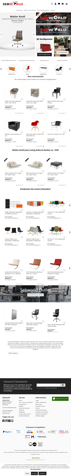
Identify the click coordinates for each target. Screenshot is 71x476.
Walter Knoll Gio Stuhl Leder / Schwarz (55, 102)
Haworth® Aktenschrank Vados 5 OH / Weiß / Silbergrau (14, 323)
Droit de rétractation (41, 410)
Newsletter (22, 412)
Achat (20, 400)
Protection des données (42, 412)
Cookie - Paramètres (41, 402)
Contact (38, 408)
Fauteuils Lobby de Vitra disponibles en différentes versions (33, 240)
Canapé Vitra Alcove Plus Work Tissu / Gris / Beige (34, 102)
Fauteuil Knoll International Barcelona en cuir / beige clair (13, 272)
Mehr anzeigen (13, 353)
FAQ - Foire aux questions (26, 402)
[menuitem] (55, 4)
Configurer (42, 473)
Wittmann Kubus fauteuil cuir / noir (13, 135)
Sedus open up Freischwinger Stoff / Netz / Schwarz (34, 323)
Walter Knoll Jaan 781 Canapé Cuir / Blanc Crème (13, 173)
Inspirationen (22, 404)
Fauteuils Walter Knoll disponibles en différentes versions (12, 240)
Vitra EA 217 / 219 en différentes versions (56, 239)
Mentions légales (40, 416)
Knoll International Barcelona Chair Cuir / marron (34, 272)
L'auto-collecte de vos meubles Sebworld (25, 415)
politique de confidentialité (51, 388)
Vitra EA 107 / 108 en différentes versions (56, 212)
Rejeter (27, 473)
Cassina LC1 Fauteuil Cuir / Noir (56, 134)
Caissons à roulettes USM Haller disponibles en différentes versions (35, 213)
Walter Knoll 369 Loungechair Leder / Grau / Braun (13, 102)
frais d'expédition (42, 450)
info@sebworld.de (11, 407)
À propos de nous (40, 406)
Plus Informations (35, 469)
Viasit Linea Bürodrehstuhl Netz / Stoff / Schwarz (56, 325)
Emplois (21, 406)
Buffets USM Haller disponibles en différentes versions (13, 212)
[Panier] (63, 4)
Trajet (37, 400)
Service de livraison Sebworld (24, 409)
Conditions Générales (41, 414)
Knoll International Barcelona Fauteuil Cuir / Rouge (55, 272)
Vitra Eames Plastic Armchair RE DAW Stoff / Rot (35, 135)
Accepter (34, 473)
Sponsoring (39, 404)
